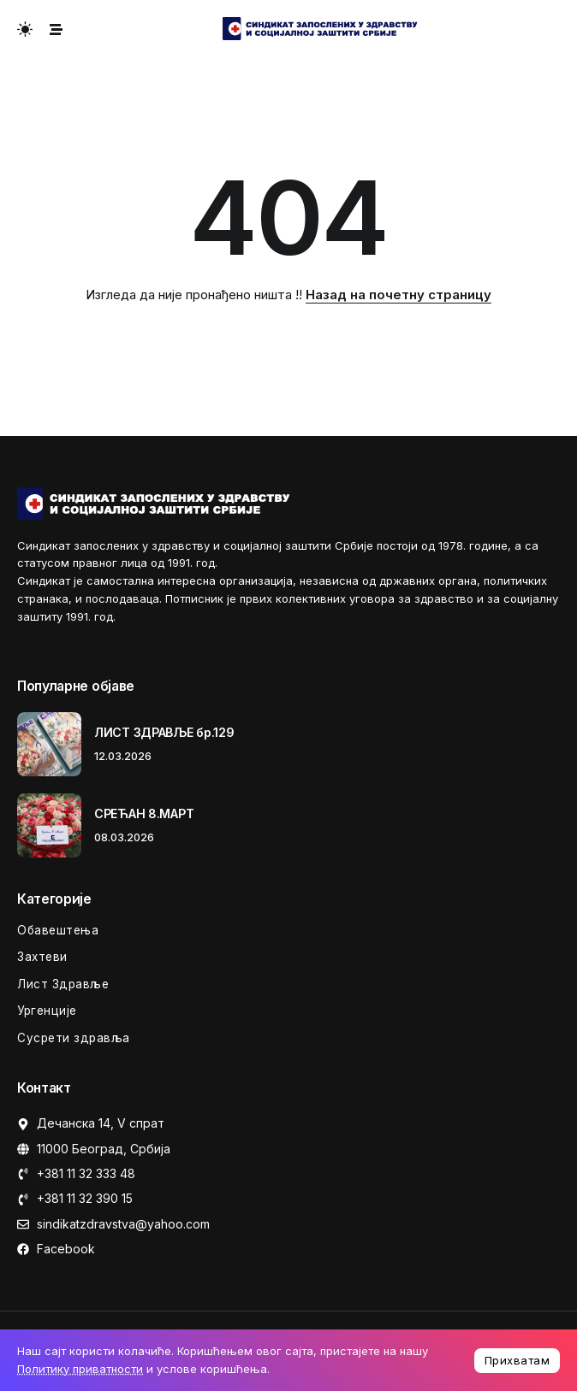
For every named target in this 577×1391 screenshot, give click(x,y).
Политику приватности (80, 1369)
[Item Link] (49, 744)
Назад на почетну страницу (398, 294)
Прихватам (517, 1360)
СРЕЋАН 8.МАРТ (143, 813)
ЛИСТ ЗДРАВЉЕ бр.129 (164, 732)
